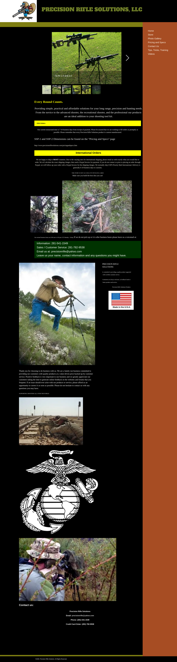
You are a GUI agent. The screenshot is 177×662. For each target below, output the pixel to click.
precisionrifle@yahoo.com (66, 251)
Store (150, 34)
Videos (151, 54)
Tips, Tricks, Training (158, 50)
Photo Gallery (154, 38)
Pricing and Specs (157, 42)
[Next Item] (127, 58)
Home (151, 31)
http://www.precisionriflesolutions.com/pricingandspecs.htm (55, 145)
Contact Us (153, 46)
